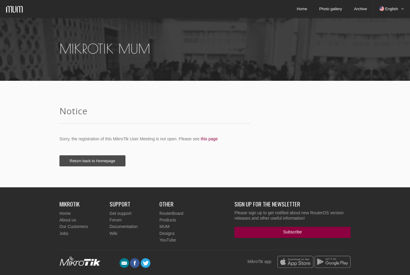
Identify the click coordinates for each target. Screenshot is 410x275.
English (388, 8)
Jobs (63, 233)
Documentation (124, 226)
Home (302, 9)
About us (67, 220)
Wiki (113, 233)
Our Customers (73, 226)
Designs (167, 233)
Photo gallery (330, 9)
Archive (360, 9)
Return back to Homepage (92, 161)
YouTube (167, 240)
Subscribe (292, 232)
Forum (116, 220)
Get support (120, 213)
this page (209, 138)
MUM (164, 226)
